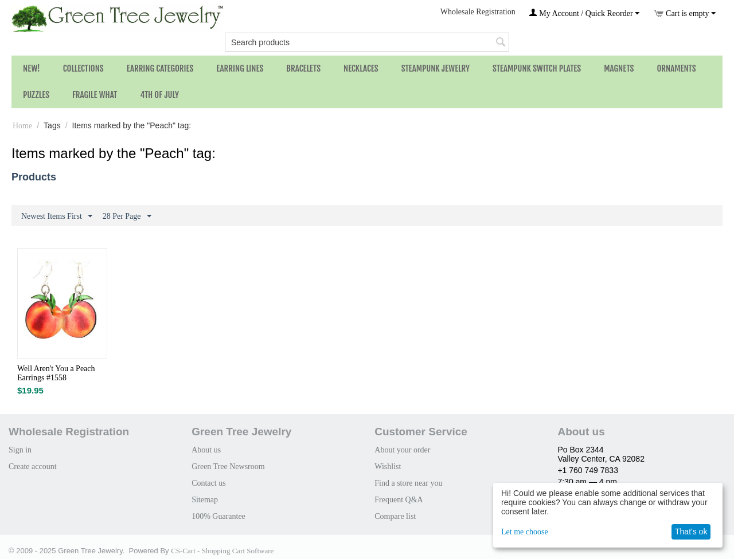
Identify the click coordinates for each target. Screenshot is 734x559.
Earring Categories (160, 68)
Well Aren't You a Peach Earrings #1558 (56, 373)
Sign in (20, 450)
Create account (33, 466)
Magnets (619, 68)
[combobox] (367, 42)
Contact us (209, 483)
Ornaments (676, 68)
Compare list (395, 516)
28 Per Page (127, 216)
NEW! (31, 68)
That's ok (691, 531)
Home (22, 125)
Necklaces (360, 68)
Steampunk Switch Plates (537, 68)
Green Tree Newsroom (228, 466)
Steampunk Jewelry (435, 68)
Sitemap (205, 499)
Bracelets (303, 68)
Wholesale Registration (478, 11)
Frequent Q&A (398, 499)
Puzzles (36, 94)
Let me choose (524, 531)
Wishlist (387, 466)
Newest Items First (56, 216)
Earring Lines (239, 68)
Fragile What (94, 94)
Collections (83, 68)
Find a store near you (408, 483)
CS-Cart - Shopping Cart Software (222, 550)
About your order (402, 450)
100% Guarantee (218, 516)
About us (206, 450)
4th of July (159, 94)
